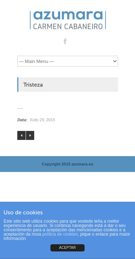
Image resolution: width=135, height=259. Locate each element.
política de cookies (60, 234)
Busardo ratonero (30, 135)
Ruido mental (21, 135)
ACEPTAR (67, 248)
